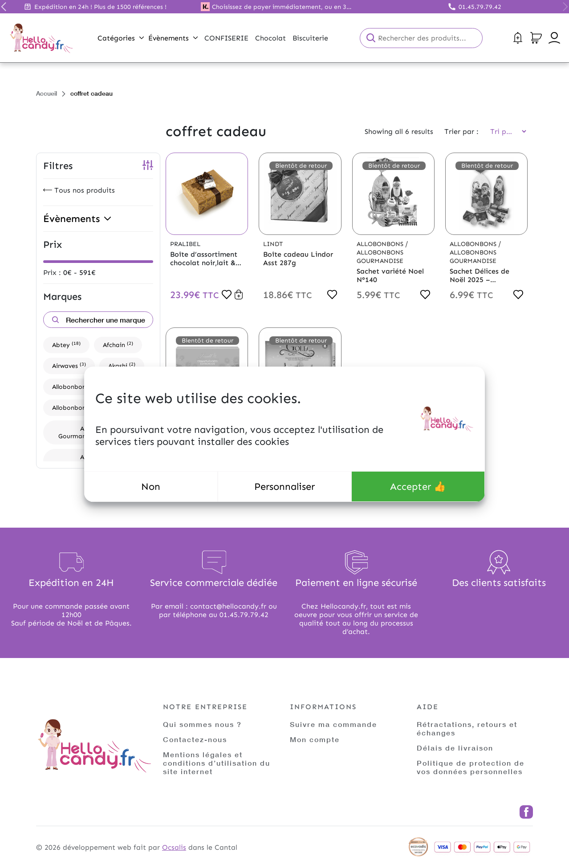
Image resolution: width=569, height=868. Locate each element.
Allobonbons (75, 386)
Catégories (121, 38)
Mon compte (315, 739)
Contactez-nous (195, 739)
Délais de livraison (455, 747)
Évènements (173, 38)
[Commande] (505, 131)
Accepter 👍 (418, 486)
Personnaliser (284, 486)
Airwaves (69, 365)
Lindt (273, 244)
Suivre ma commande (333, 724)
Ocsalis (174, 847)
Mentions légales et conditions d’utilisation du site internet (216, 762)
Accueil (46, 93)
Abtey (66, 344)
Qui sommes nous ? (202, 724)
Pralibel (185, 244)
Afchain (118, 344)
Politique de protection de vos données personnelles (470, 767)
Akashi (121, 365)
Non (150, 486)
